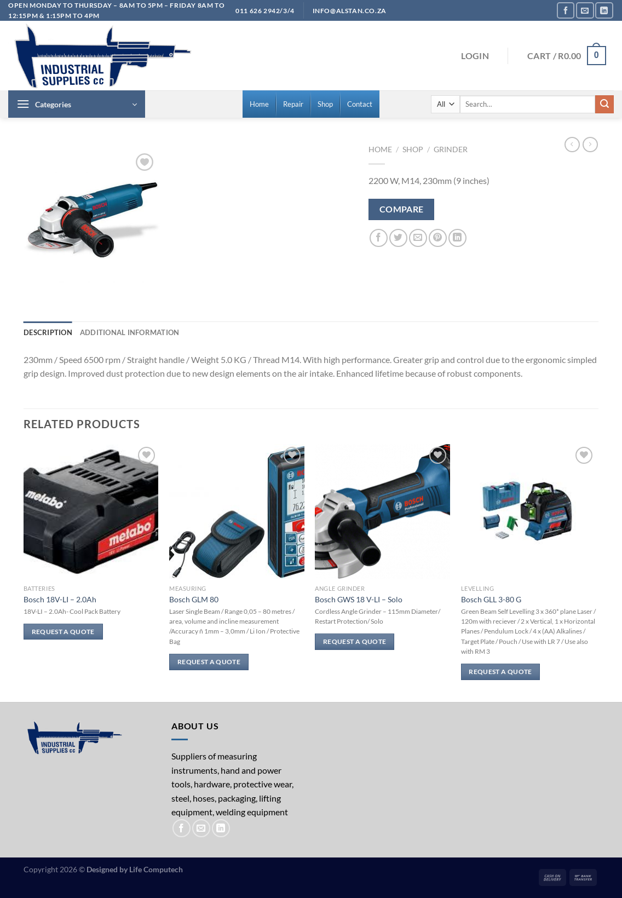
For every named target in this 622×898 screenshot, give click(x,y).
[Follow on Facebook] (565, 10)
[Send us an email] (585, 10)
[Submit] (604, 104)
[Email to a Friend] (418, 238)
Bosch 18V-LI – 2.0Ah (60, 599)
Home (380, 149)
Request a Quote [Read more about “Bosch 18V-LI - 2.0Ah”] (63, 631)
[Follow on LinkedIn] (604, 10)
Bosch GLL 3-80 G (491, 599)
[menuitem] (259, 104)
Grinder (451, 149)
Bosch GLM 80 (193, 599)
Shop (412, 149)
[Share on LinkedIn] (457, 238)
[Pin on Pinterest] (438, 238)
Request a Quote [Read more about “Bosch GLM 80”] (208, 661)
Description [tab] (48, 332)
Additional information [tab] (130, 332)
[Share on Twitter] (398, 238)
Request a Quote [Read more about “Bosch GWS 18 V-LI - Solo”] (354, 641)
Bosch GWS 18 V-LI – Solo (358, 599)
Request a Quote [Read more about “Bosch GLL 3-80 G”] (500, 671)
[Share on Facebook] (379, 238)
